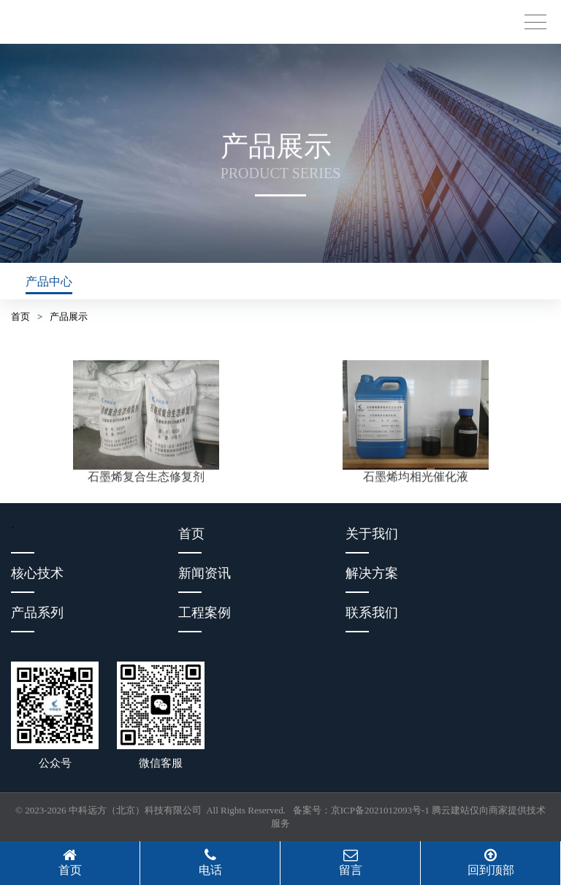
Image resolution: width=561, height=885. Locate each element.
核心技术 (37, 573)
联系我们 (372, 612)
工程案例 (204, 612)
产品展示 (69, 316)
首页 (20, 316)
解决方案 (372, 573)
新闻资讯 (204, 573)
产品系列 (37, 612)
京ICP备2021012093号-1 (380, 810)
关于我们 (372, 533)
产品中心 (49, 281)
